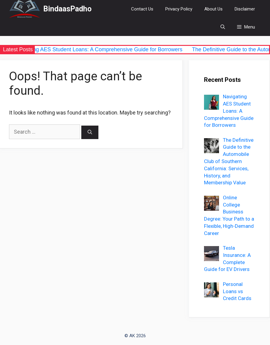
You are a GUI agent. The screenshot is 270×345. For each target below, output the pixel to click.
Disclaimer (245, 9)
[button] (246, 27)
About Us (213, 9)
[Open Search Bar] (222, 27)
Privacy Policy (178, 9)
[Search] (89, 132)
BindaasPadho (67, 8)
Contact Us (142, 9)
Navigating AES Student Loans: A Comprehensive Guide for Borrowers (100, 49)
